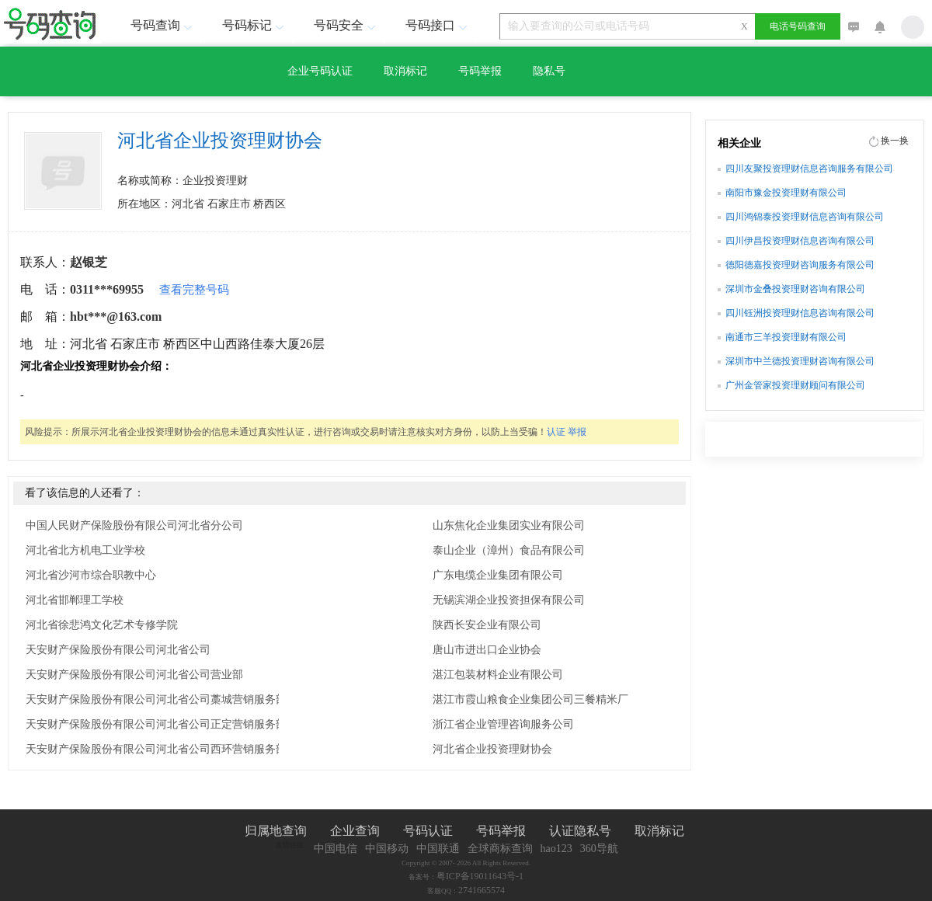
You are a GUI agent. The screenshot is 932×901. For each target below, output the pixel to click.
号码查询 (163, 25)
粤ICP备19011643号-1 (479, 876)
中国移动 (387, 848)
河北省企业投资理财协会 (492, 749)
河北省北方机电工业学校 (85, 550)
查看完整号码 (194, 290)
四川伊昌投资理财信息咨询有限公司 (800, 240)
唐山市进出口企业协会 (487, 650)
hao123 (556, 848)
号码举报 (480, 71)
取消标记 (405, 71)
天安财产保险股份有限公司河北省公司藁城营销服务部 (156, 699)
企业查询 (355, 830)
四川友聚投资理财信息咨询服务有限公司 (809, 168)
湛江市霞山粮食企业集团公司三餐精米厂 (530, 699)
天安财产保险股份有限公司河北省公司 (118, 650)
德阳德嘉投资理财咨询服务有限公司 (800, 264)
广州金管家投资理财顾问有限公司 (795, 385)
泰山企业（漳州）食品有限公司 (509, 550)
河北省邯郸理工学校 (74, 600)
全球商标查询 (500, 848)
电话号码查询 (798, 26)
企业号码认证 (320, 71)
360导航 (599, 848)
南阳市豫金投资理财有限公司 (786, 192)
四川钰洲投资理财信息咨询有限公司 (800, 313)
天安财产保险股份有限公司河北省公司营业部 (134, 674)
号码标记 (254, 25)
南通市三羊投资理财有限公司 (786, 337)
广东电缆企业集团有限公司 (498, 575)
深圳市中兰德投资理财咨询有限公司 (800, 361)
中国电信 (335, 848)
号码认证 (428, 830)
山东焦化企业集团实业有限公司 (509, 525)
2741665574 (481, 890)
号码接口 (438, 25)
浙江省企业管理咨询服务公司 (503, 724)
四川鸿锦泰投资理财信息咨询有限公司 (804, 216)
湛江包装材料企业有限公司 (498, 674)
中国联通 (438, 848)
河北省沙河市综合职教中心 (91, 575)
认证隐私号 (580, 830)
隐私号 (549, 71)
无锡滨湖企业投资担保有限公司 (509, 600)
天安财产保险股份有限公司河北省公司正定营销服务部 (156, 724)
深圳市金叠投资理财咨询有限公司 (795, 289)
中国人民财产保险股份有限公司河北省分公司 (134, 525)
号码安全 (346, 25)
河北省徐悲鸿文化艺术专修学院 (102, 625)
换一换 (895, 140)
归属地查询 (276, 830)
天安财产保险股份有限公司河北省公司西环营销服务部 (156, 749)
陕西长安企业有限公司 (487, 625)
